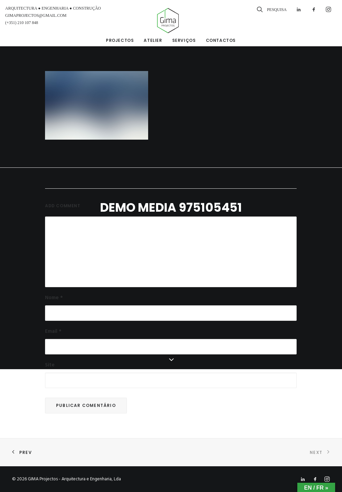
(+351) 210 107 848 (21, 22)
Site (50, 365)
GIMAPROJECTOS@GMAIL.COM (36, 15)
